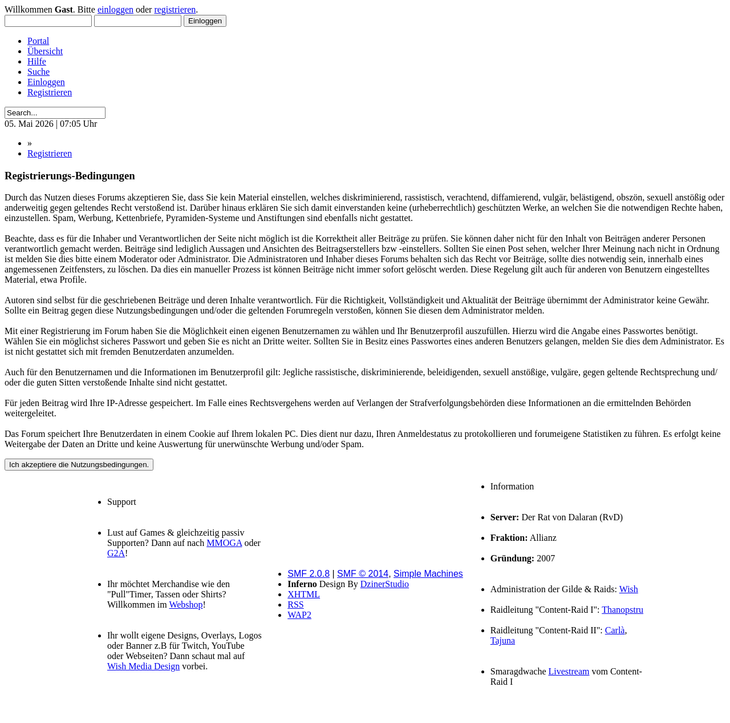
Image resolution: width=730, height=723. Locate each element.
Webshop (185, 604)
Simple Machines (428, 574)
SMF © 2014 (362, 574)
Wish (628, 589)
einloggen (115, 9)
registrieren (175, 9)
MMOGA (224, 543)
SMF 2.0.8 (308, 574)
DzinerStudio (384, 584)
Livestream (569, 671)
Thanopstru (622, 609)
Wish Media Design (143, 666)
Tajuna (502, 640)
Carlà (615, 630)
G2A (116, 553)
